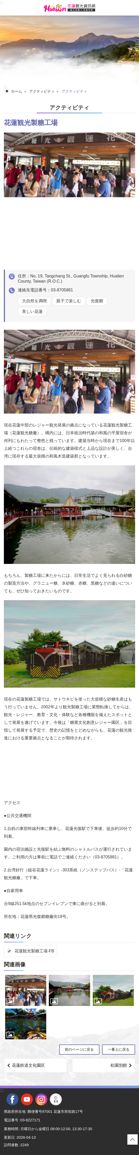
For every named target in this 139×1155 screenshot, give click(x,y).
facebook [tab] (12, 1099)
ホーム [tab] (16, 91)
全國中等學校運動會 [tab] (56, 1099)
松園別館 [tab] (119, 1065)
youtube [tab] (27, 1099)
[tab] (25, 990)
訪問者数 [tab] (11, 1145)
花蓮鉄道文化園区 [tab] (28, 1065)
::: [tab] (1, 2)
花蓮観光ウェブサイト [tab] (69, 8)
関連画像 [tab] (15, 964)
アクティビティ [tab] (42, 91)
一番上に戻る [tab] (118, 1049)
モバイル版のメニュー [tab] (7, 8)
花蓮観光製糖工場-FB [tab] (34, 951)
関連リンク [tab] (18, 936)
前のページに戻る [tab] (79, 1049)
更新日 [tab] (9, 1137)
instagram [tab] (41, 1099)
